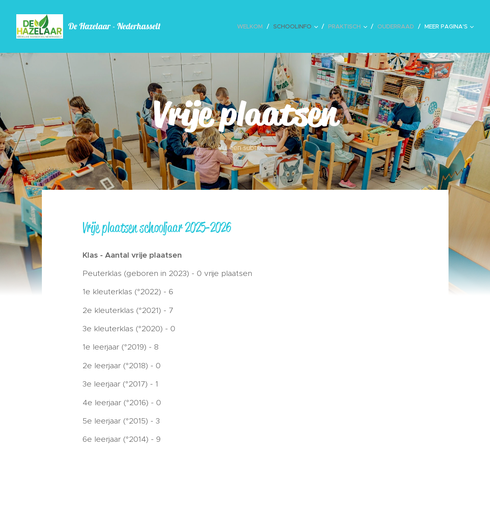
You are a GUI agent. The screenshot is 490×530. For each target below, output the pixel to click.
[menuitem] (252, 26)
